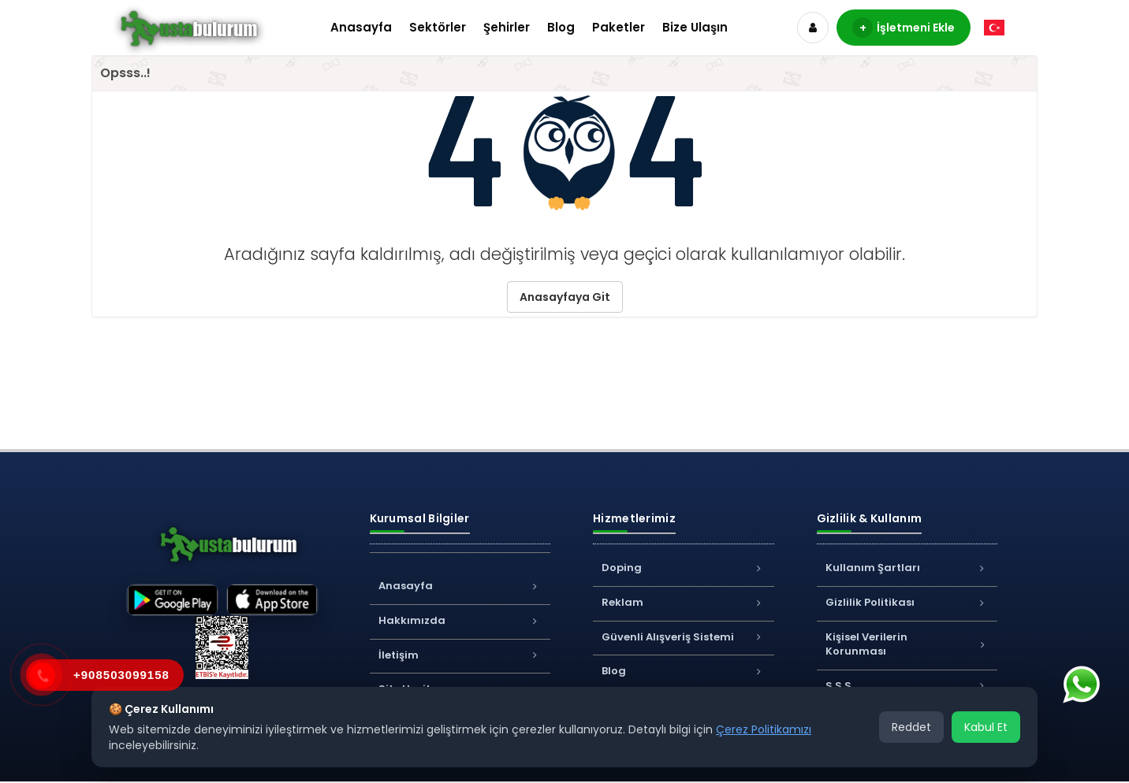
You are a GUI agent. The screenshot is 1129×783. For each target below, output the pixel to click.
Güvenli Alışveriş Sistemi (684, 636)
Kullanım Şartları (907, 567)
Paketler (618, 27)
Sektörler (437, 27)
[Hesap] (813, 27)
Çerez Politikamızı (763, 729)
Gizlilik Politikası (907, 602)
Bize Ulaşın (695, 27)
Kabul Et (986, 727)
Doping (684, 567)
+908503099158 (121, 674)
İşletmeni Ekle (903, 27)
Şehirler (506, 27)
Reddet (911, 727)
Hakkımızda (460, 620)
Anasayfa (361, 27)
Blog (561, 27)
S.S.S (907, 685)
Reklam (684, 602)
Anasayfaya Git (565, 297)
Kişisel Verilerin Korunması (907, 644)
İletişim (460, 655)
